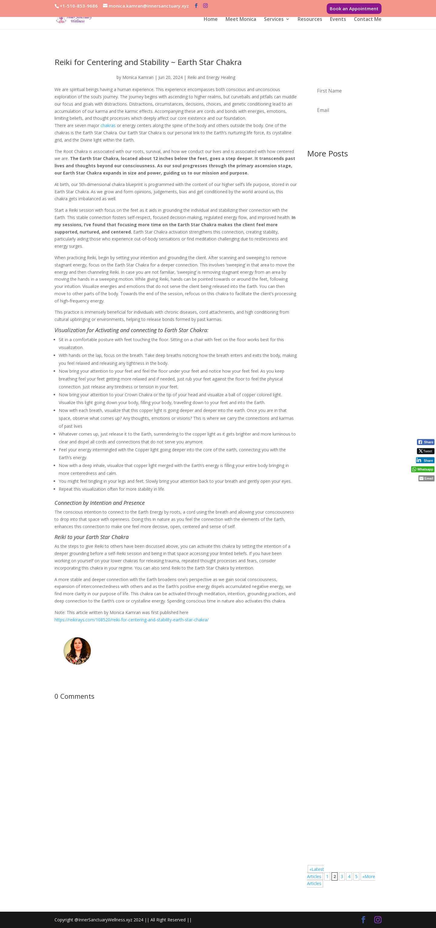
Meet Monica (241, 19)
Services (274, 19)
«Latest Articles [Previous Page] (315, 872)
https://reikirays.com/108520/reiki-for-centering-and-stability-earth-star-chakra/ (131, 619)
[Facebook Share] (425, 442)
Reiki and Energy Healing (211, 77)
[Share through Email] (426, 478)
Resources (310, 19)
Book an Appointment (354, 8)
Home (211, 19)
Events (338, 19)
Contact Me (368, 19)
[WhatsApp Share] (422, 469)
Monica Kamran (138, 77)
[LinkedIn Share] (425, 460)
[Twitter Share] (425, 451)
